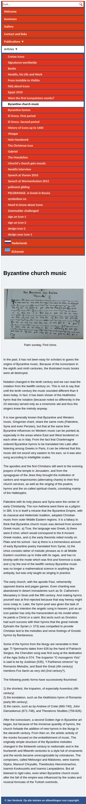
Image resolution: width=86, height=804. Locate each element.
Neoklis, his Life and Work (25, 74)
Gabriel (13, 151)
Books (12, 68)
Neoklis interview (19, 169)
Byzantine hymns (19, 110)
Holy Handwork (18, 140)
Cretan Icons (16, 57)
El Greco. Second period (24, 122)
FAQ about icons (19, 86)
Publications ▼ (14, 42)
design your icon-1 (20, 234)
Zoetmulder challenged (23, 211)
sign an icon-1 (17, 217)
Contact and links (15, 34)
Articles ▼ (11, 49)
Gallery (8, 27)
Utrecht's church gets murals (27, 163)
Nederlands (16, 242)
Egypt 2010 (15, 92)
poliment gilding (19, 187)
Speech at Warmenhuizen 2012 (28, 181)
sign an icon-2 (17, 223)
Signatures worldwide (22, 63)
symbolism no (17, 199)
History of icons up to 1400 (25, 128)
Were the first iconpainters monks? (31, 98)
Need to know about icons (25, 205)
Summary (10, 19)
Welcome (10, 11)
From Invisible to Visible (24, 80)
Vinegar (13, 134)
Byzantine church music (23, 104)
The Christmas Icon (20, 146)
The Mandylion (18, 157)
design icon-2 (17, 229)
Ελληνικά (14, 250)
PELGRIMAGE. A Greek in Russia (29, 193)
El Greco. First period (22, 116)
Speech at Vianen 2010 (23, 175)
